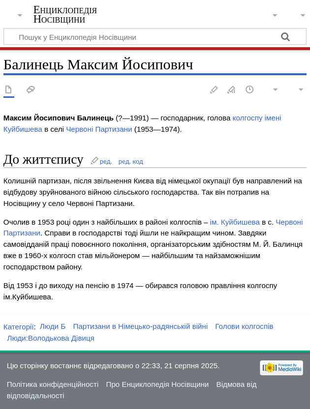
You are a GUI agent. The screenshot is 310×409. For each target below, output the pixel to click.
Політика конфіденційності (53, 384)
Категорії (18, 326)
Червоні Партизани (99, 129)
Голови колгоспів (244, 326)
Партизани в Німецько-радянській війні (140, 326)
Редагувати (214, 90)
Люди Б (53, 326)
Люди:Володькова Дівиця (50, 338)
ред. (106, 161)
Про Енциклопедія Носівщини (157, 384)
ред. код (130, 161)
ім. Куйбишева (234, 222)
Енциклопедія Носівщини (65, 14)
